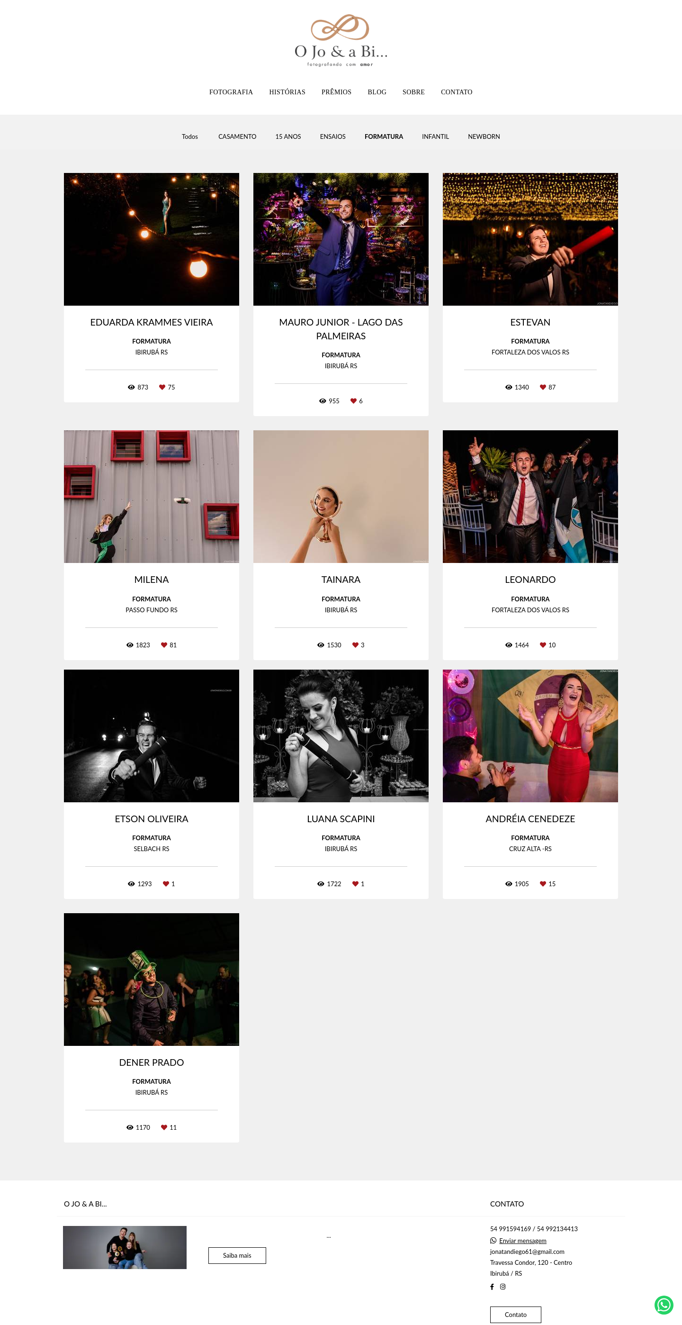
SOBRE (414, 92)
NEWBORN (484, 137)
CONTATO (457, 92)
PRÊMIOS (336, 92)
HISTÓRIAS (287, 92)
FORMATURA (384, 137)
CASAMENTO (237, 137)
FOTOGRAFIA (231, 92)
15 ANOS (288, 137)
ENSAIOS (333, 137)
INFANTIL (435, 137)
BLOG (377, 92)
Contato (516, 1314)
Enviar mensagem (523, 1241)
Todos (190, 137)
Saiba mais (237, 1255)
